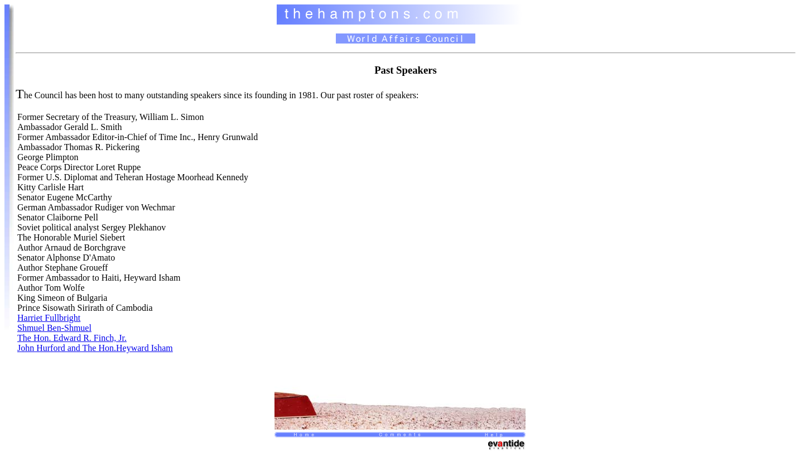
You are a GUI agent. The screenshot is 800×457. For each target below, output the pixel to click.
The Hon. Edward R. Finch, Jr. (72, 338)
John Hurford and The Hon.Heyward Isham (95, 348)
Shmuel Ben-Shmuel (54, 328)
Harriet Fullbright (48, 318)
